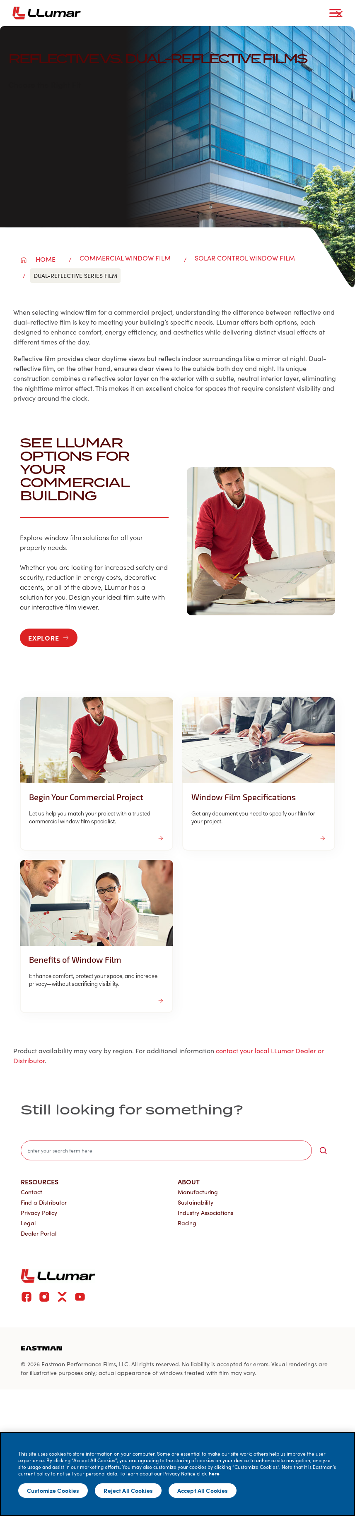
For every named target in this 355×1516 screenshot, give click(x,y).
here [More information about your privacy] (214, 1473)
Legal (28, 1223)
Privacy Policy (39, 1213)
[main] (177, 1474)
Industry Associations (205, 1213)
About (189, 1181)
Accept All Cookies (202, 1490)
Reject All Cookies (128, 1490)
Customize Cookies (53, 1490)
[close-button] (339, 14)
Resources (39, 1181)
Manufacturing (198, 1192)
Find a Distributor (44, 1202)
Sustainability (195, 1202)
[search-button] (323, 1150)
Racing (187, 1223)
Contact (31, 1192)
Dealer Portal (38, 1233)
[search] (166, 1150)
